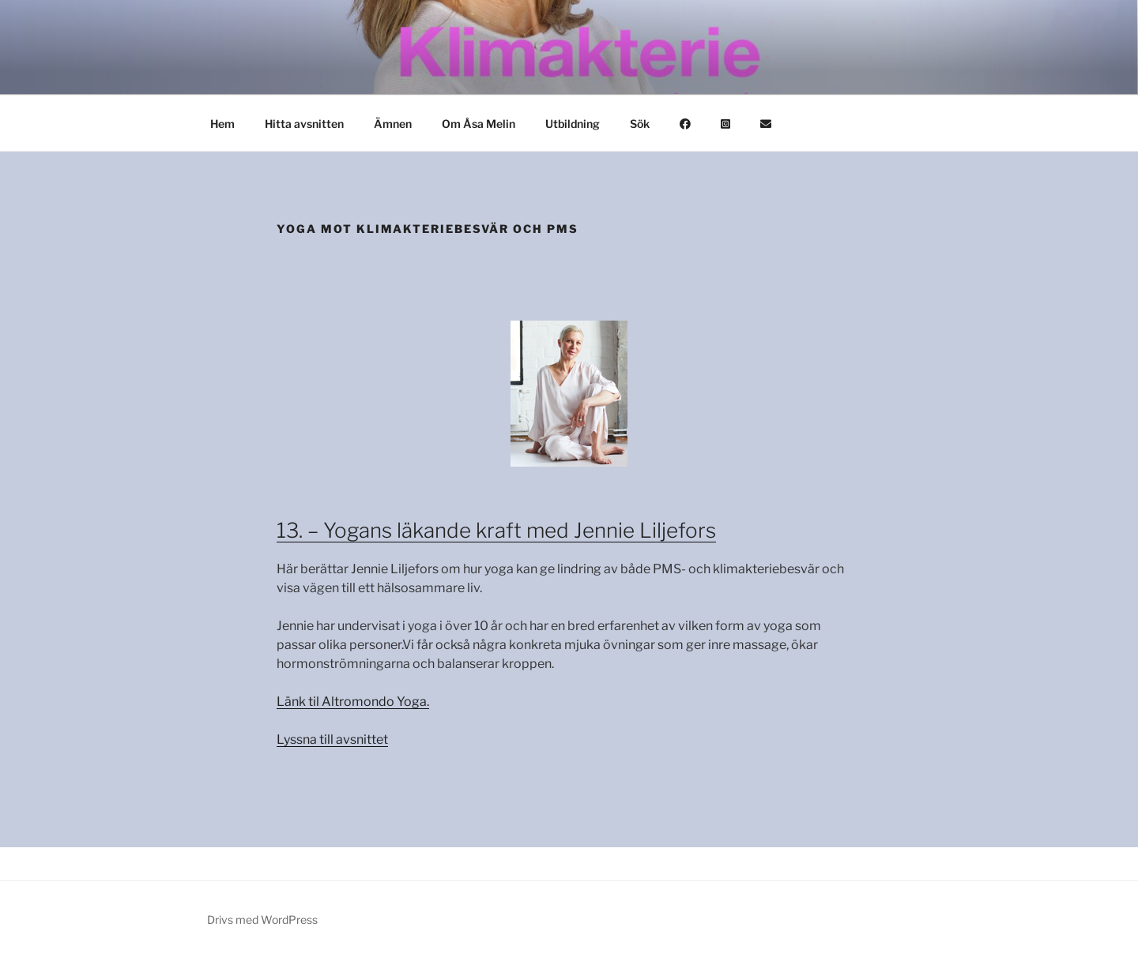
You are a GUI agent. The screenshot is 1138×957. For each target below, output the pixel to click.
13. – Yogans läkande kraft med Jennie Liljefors (496, 530)
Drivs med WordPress (262, 919)
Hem (222, 123)
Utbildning (572, 123)
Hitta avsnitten (304, 123)
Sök (640, 123)
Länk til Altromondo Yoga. (353, 701)
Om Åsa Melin (478, 123)
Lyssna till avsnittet (332, 739)
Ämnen (393, 123)
